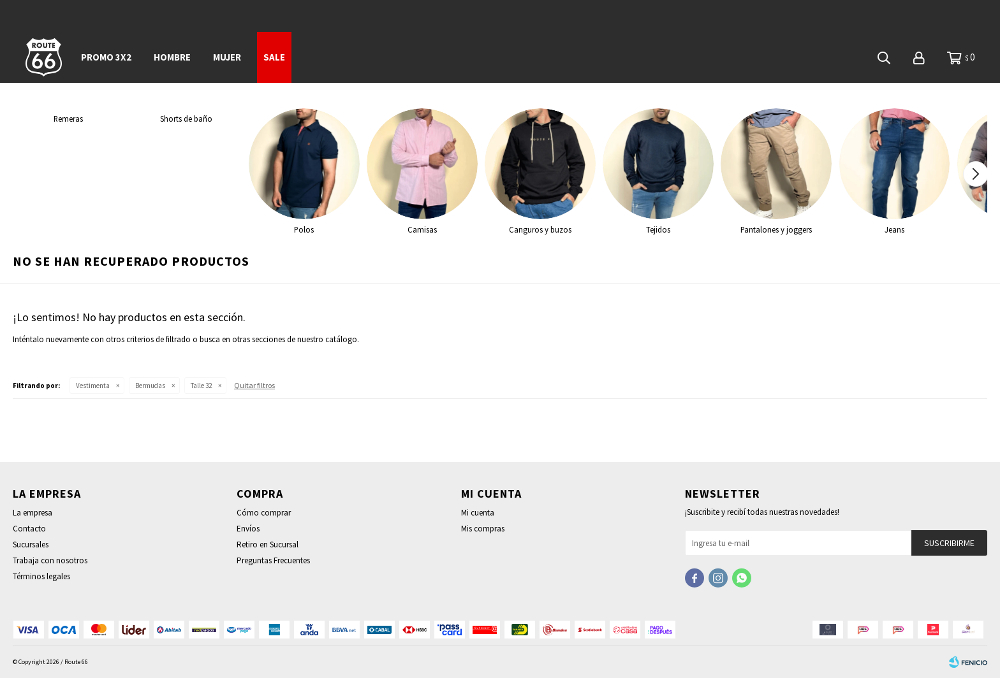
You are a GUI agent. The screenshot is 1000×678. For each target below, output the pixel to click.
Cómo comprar (264, 512)
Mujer (227, 57)
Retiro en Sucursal (267, 544)
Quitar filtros (254, 385)
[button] (975, 174)
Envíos (248, 528)
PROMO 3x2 (106, 57)
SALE (274, 57)
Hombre (172, 57)
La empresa (32, 512)
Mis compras (482, 528)
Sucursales (30, 544)
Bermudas (150, 385)
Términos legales (41, 576)
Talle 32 (201, 385)
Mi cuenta (477, 512)
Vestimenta (93, 385)
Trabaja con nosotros (50, 560)
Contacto (29, 528)
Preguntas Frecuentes (273, 560)
